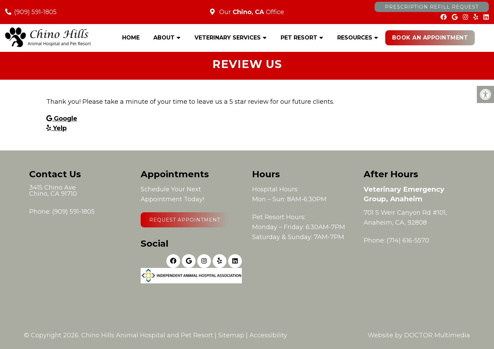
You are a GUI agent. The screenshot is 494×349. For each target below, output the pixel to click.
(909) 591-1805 (35, 12)
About (164, 37)
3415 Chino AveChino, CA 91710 (53, 190)
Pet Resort (299, 37)
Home (131, 37)
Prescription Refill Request (432, 7)
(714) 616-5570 (408, 240)
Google (61, 118)
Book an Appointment (430, 37)
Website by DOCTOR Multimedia (419, 335)
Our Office (250, 12)
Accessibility (268, 335)
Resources (354, 37)
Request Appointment (184, 220)
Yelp (56, 128)
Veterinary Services (228, 37)
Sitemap (231, 335)
